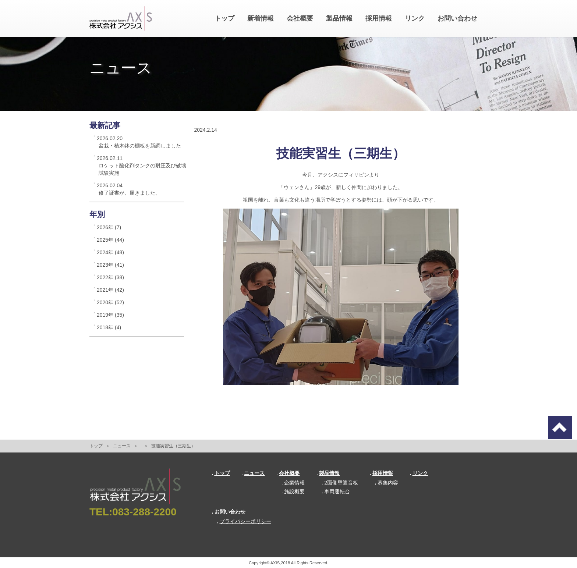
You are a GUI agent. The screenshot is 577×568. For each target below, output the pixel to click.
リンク (415, 18)
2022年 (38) (110, 277)
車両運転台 (336, 491)
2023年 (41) (110, 265)
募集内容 (386, 483)
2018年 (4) (109, 327)
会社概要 (300, 18)
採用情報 (378, 18)
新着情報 (260, 18)
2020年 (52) (110, 302)
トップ (224, 18)
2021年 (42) (110, 290)
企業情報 (293, 483)
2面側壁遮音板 (340, 483)
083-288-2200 (144, 512)
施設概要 (293, 491)
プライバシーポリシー (244, 521)
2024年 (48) (110, 252)
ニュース (122, 445)
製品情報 (339, 18)
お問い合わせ (457, 18)
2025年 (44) (110, 240)
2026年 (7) (109, 227)
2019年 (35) (110, 315)
